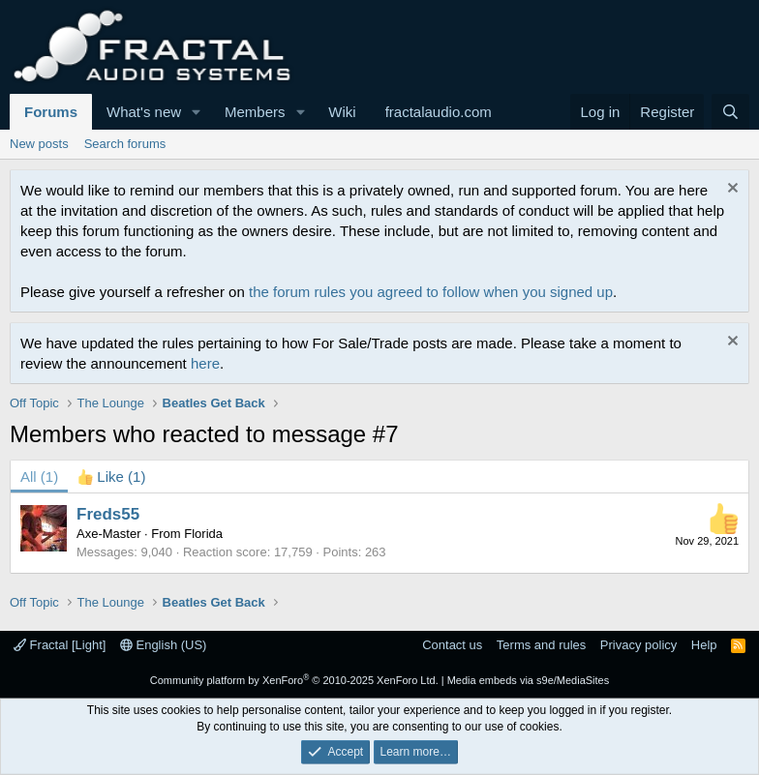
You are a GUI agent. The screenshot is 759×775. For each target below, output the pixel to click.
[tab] (111, 476)
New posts (39, 143)
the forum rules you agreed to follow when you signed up (431, 291)
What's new (143, 112)
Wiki (341, 112)
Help (704, 645)
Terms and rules (541, 645)
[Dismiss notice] (730, 190)
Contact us (452, 645)
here (205, 363)
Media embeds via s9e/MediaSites (528, 680)
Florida (203, 533)
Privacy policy (638, 645)
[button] (196, 112)
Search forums (125, 143)
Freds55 (107, 514)
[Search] (730, 112)
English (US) (163, 645)
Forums (50, 112)
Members (255, 112)
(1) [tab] (39, 476)
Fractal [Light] (60, 645)
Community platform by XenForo (294, 680)
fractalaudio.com (438, 112)
